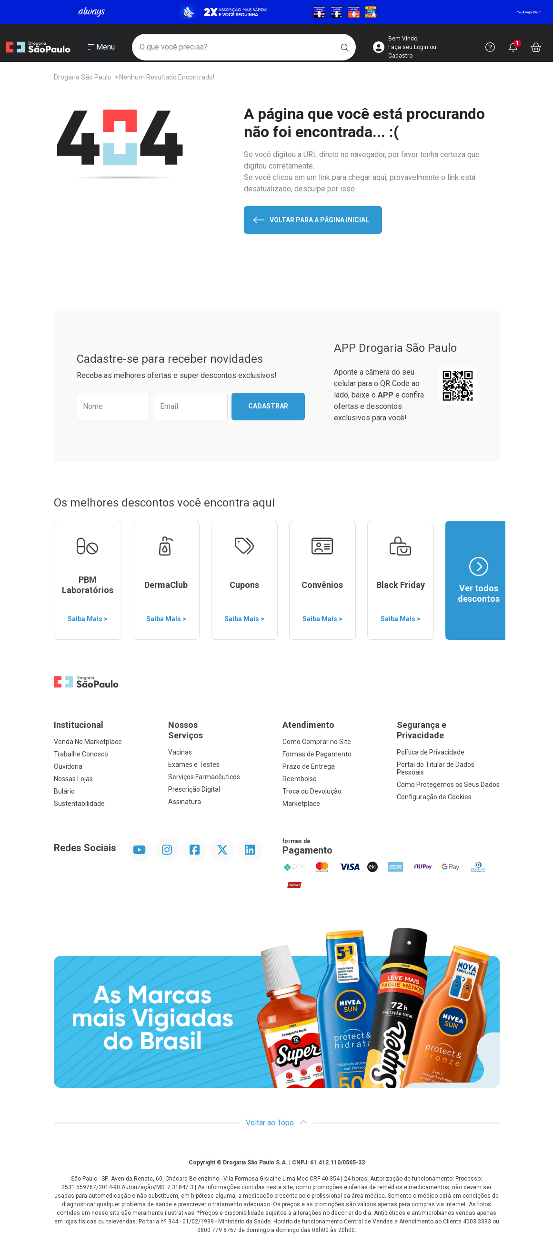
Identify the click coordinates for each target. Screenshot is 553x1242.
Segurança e (448, 730)
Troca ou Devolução (312, 791)
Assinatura (184, 801)
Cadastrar (268, 406)
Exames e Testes (194, 764)
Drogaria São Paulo (82, 77)
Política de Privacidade (430, 752)
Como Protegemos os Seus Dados (448, 784)
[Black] (276, 12)
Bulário (64, 791)
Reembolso (299, 779)
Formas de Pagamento (317, 754)
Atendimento (308, 725)
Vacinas (180, 752)
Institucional (78, 725)
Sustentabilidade (79, 803)
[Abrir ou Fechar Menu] (101, 47)
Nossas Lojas (73, 779)
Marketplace (301, 803)
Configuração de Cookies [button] (434, 797)
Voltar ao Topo (276, 1122)
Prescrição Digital (194, 789)
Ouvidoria (68, 766)
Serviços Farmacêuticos (204, 777)
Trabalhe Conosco (81, 754)
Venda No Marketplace (88, 741)
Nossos (219, 730)
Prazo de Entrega (308, 766)
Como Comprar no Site (316, 741)
